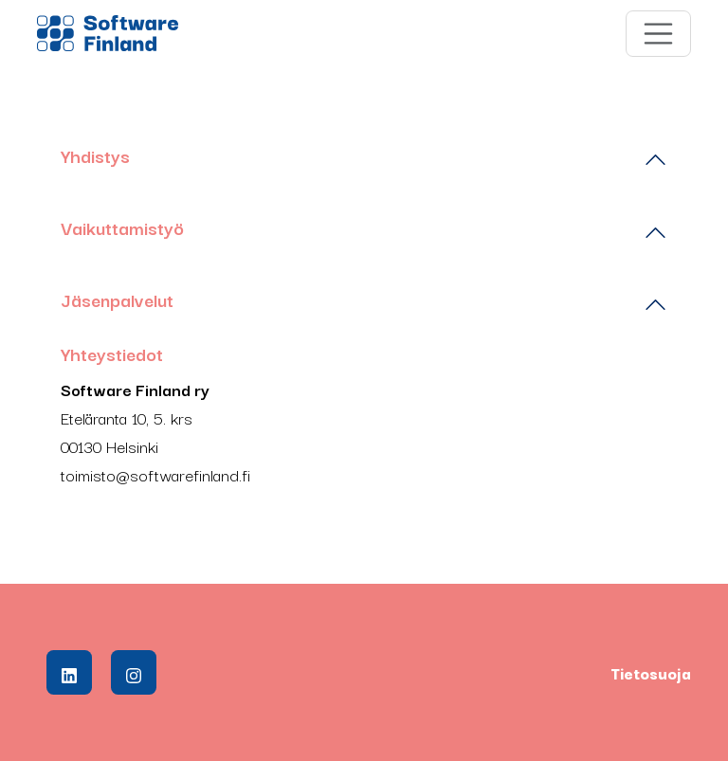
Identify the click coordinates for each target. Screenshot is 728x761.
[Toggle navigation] (659, 34)
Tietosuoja (650, 673)
